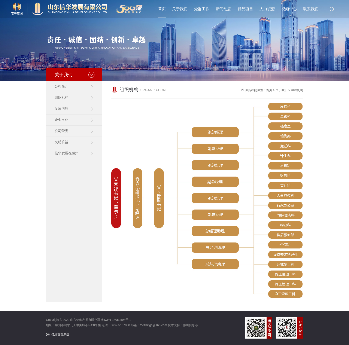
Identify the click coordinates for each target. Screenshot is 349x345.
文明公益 (61, 142)
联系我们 (311, 9)
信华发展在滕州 (67, 153)
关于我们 (180, 9)
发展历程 (61, 108)
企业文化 (61, 120)
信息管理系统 (60, 334)
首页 (162, 9)
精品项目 (245, 9)
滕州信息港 (190, 325)
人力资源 (267, 9)
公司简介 (61, 86)
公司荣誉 (61, 131)
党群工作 (201, 9)
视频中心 (289, 9)
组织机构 (61, 97)
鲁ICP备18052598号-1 (116, 319)
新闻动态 (223, 9)
